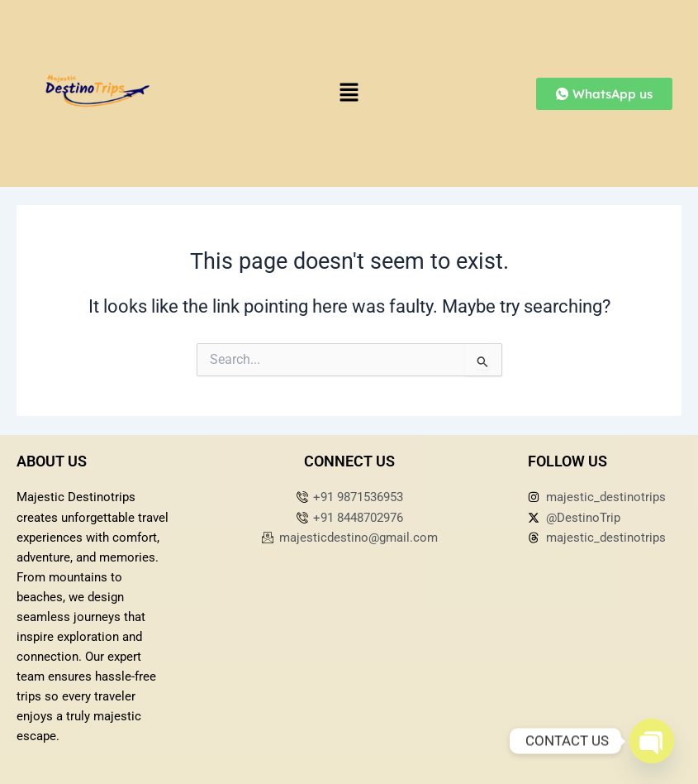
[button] (348, 93)
